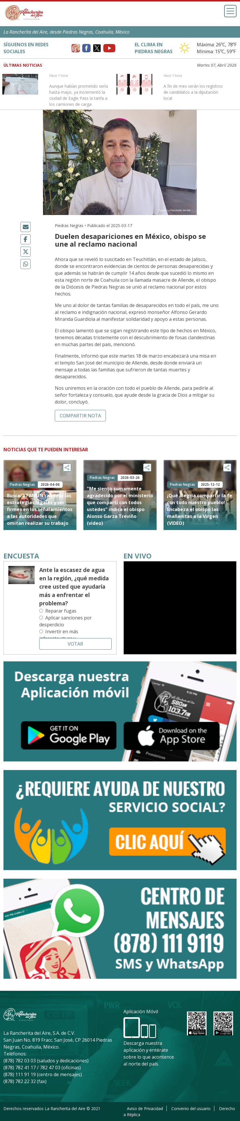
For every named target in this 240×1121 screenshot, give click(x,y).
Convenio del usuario (191, 1108)
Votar (75, 644)
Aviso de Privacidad (145, 1108)
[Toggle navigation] (230, 11)
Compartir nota (80, 415)
